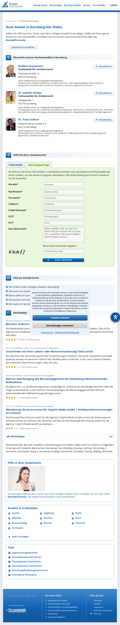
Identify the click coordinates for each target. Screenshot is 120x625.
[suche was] (23, 13)
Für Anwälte (99, 5)
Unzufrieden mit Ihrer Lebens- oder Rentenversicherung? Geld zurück (49, 351)
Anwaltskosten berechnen (27, 557)
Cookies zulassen (60, 317)
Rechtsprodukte (72, 5)
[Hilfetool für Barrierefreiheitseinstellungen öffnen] (115, 317)
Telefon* (13, 204)
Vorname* (14, 197)
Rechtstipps (56, 5)
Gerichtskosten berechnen (27, 565)
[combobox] (64, 184)
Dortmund (17, 528)
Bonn (78, 518)
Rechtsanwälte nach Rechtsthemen (62, 610)
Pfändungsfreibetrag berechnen (30, 570)
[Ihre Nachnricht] (63, 234)
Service (86, 5)
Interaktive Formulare (24, 574)
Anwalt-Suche (40, 5)
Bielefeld (16, 518)
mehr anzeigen (20, 536)
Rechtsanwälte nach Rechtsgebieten (63, 607)
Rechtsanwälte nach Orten (59, 604)
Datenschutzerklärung (67, 332)
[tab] (23, 47)
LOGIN (113, 5)
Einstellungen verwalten (60, 325)
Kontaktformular (16, 40)
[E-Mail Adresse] (63, 210)
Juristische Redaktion (56, 617)
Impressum (47, 332)
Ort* (11, 222)
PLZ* (11, 216)
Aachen (16, 513)
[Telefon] (63, 204)
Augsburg (49, 513)
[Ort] (63, 222)
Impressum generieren (25, 552)
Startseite (98, 600)
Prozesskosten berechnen (26, 561)
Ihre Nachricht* (17, 228)
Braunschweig (19, 523)
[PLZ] (63, 216)
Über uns (97, 613)
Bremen (48, 523)
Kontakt (97, 604)
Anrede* (13, 184)
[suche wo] (65, 13)
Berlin (78, 513)
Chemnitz (80, 523)
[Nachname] (63, 191)
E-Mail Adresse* (17, 210)
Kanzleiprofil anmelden (57, 600)
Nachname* (15, 191)
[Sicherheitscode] (63, 251)
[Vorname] (63, 198)
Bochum (48, 518)
